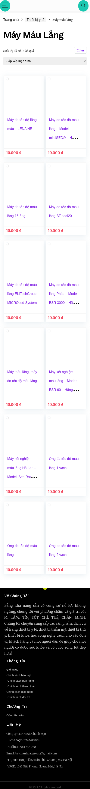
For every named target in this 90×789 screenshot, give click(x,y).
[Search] (83, 6)
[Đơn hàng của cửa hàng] (45, 61)
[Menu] (5, 6)
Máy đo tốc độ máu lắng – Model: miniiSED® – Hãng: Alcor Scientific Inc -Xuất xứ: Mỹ (64, 138)
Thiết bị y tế (35, 20)
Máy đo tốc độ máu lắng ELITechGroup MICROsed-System (22, 294)
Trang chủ (11, 20)
